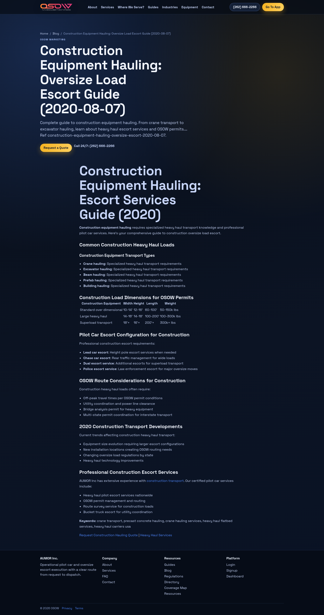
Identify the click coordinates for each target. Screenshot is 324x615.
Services (107, 7)
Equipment (189, 7)
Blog (56, 33)
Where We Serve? (131, 7)
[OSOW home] (56, 7)
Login (230, 564)
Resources (172, 593)
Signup (232, 570)
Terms (79, 608)
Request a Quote (56, 148)
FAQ (105, 576)
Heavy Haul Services (156, 535)
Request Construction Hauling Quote (108, 535)
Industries (170, 7)
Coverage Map (175, 588)
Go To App (273, 7)
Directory (171, 582)
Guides (153, 7)
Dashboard (235, 576)
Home (44, 33)
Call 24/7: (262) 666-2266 (94, 146)
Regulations (173, 576)
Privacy (67, 608)
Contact (208, 7)
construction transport (165, 481)
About (92, 7)
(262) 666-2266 (244, 7)
